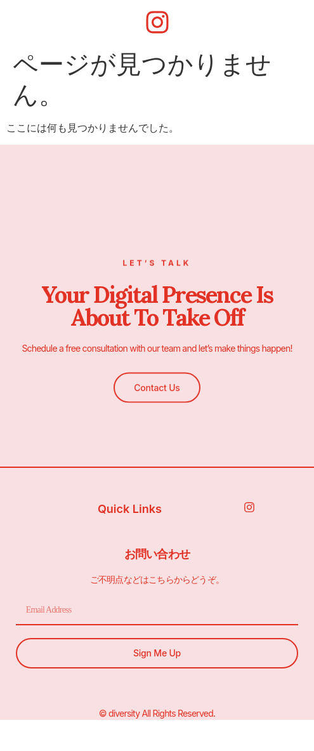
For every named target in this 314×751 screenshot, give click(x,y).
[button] (157, 386)
